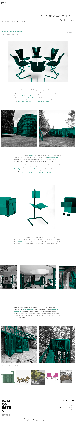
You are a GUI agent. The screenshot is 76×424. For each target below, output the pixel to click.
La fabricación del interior (3, 3)
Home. (3, 9)
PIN (73, 400)
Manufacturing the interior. (11, 9)
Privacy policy (36, 420)
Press (72, 409)
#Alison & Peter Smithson (9, 34)
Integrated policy (46, 420)
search (74, 10)
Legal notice (29, 420)
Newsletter (71, 404)
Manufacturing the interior (63, 3)
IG (63, 400)
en (74, 3)
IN (69, 400)
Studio (52, 3)
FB (67, 400)
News (72, 405)
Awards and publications (67, 407)
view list (4, 24)
